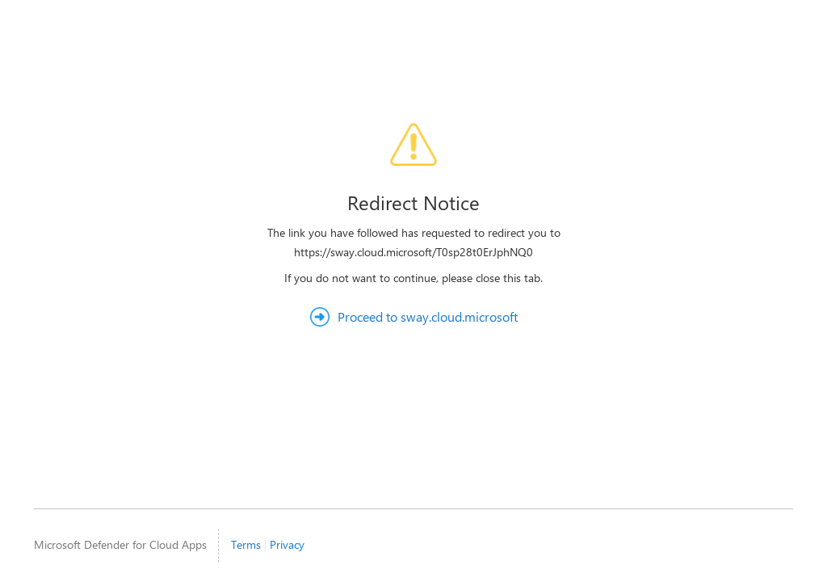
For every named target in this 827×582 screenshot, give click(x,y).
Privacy (287, 544)
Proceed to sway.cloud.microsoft (428, 316)
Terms (246, 544)
